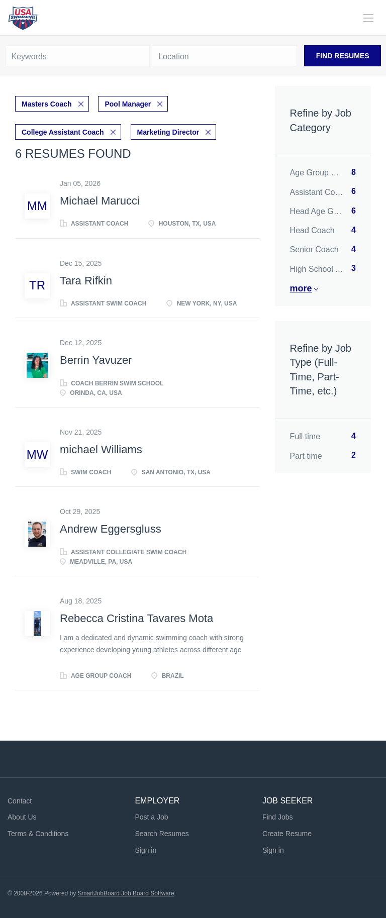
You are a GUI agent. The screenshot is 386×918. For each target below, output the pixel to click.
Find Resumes (342, 56)
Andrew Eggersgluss (110, 529)
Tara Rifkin (86, 280)
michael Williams (101, 449)
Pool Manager (128, 104)
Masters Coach (47, 104)
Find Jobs (277, 817)
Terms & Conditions (38, 834)
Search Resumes (161, 834)
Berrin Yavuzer (96, 360)
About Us (22, 817)
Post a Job (151, 817)
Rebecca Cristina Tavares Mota (136, 618)
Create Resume (287, 834)
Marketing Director (168, 132)
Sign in (145, 850)
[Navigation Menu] (368, 18)
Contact (20, 801)
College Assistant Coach (63, 132)
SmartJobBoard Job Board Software (126, 893)
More (301, 288)
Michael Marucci (100, 200)
